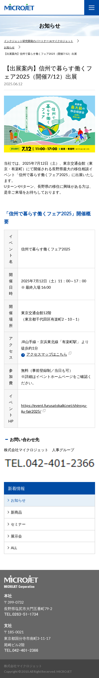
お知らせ (18, 500)
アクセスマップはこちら (50, 354)
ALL (14, 547)
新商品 (16, 512)
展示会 (16, 536)
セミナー (18, 524)
